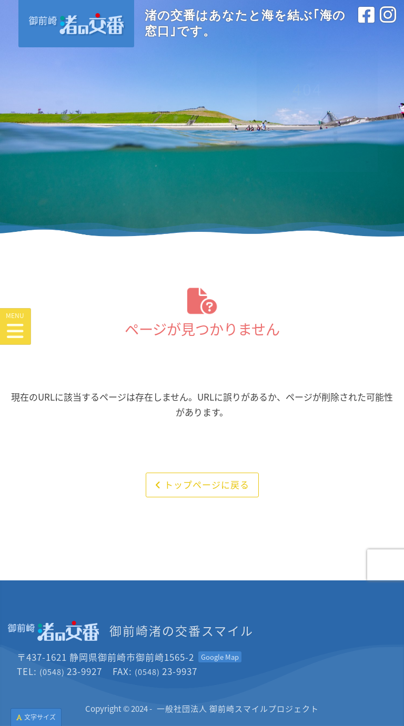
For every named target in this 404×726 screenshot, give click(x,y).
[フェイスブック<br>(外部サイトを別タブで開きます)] (366, 25)
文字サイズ (36, 716)
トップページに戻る (202, 484)
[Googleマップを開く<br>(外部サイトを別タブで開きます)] (219, 656)
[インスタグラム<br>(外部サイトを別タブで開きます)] (388, 25)
